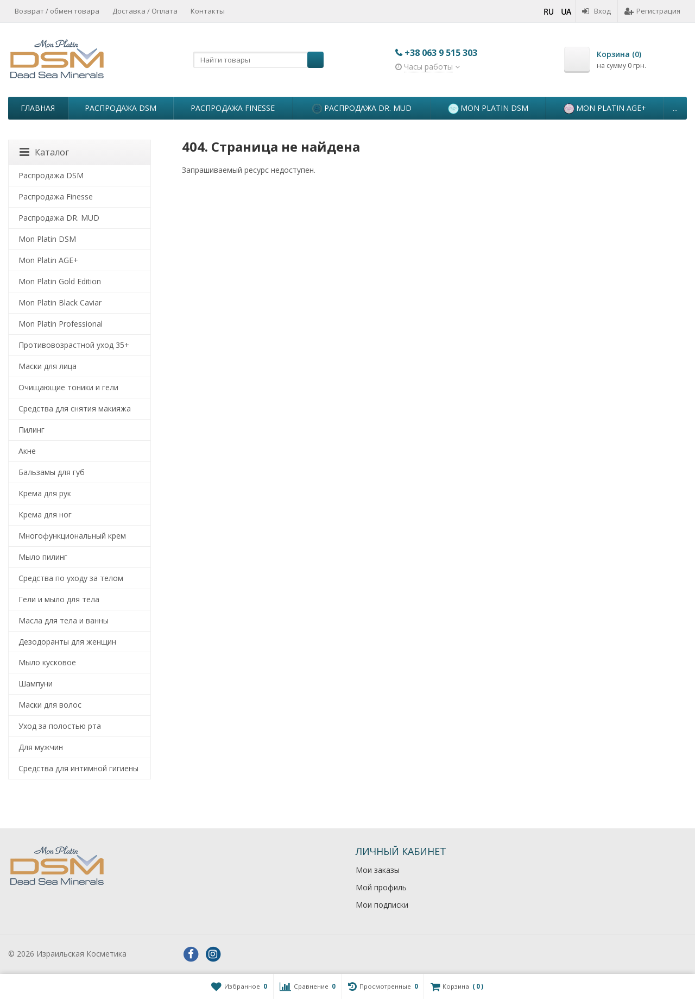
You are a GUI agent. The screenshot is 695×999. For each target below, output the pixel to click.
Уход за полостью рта (59, 726)
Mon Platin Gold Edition (59, 281)
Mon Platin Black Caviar (60, 302)
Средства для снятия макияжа (74, 408)
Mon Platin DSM (488, 108)
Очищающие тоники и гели (68, 387)
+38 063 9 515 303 (441, 53)
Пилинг (31, 429)
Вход (596, 11)
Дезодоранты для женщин (67, 641)
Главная (38, 108)
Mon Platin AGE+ (605, 108)
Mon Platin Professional (60, 324)
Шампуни (35, 683)
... (675, 108)
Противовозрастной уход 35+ (73, 345)
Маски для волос (49, 705)
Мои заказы (378, 870)
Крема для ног (45, 514)
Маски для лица (47, 366)
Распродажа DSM (120, 108)
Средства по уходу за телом (70, 578)
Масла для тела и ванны (63, 620)
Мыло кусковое (47, 662)
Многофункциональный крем (72, 535)
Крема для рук (44, 493)
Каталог (44, 152)
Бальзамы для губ (51, 472)
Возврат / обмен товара (57, 11)
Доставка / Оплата (145, 11)
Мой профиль (381, 887)
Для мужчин (40, 747)
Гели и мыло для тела (58, 599)
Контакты (208, 11)
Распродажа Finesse (233, 108)
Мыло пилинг (42, 557)
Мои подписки (382, 905)
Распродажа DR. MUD (362, 108)
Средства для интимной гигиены (78, 768)
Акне (27, 451)
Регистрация (652, 11)
